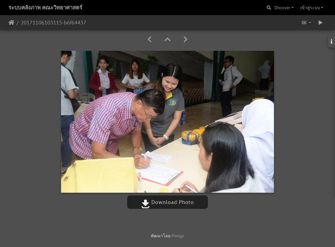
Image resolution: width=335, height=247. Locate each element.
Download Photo (167, 202)
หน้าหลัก (11, 23)
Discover (282, 7)
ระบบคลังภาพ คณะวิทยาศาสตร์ (45, 7)
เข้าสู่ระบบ (310, 7)
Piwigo (178, 235)
